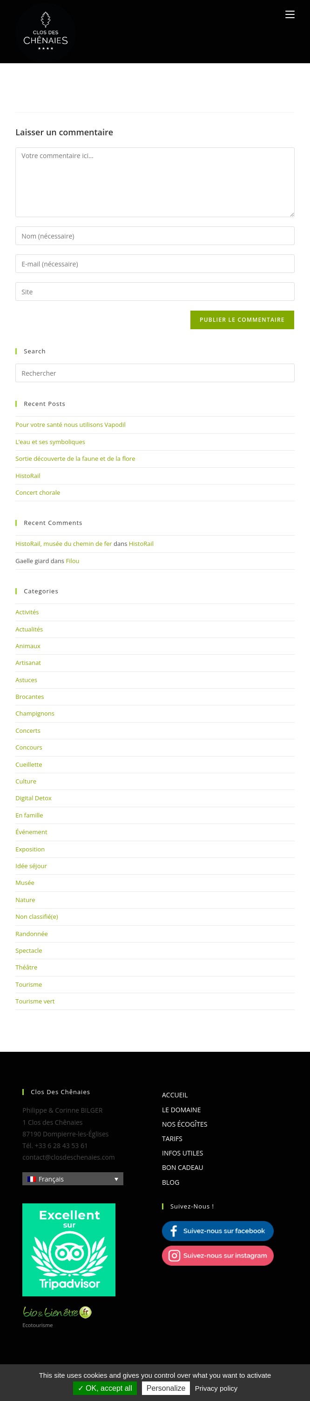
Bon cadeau (182, 1167)
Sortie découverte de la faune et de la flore (75, 458)
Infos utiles (182, 1153)
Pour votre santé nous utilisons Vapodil (70, 424)
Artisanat (28, 662)
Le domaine (181, 1109)
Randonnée (31, 934)
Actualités (29, 629)
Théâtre (26, 967)
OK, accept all (105, 1388)
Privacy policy (216, 1388)
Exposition (30, 849)
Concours (28, 747)
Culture (25, 781)
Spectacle (28, 950)
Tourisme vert (34, 1001)
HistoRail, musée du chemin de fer (63, 543)
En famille (29, 815)
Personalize (166, 1388)
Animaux (27, 646)
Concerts (27, 730)
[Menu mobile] (290, 14)
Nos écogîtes (185, 1124)
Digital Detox (33, 798)
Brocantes (29, 696)
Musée (24, 882)
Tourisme (28, 984)
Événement (31, 832)
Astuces (26, 680)
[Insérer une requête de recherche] (154, 373)
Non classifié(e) (36, 916)
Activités (27, 612)
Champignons (34, 713)
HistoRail (27, 475)
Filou (72, 561)
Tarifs (172, 1138)
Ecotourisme (37, 1324)
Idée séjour (31, 866)
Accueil (175, 1094)
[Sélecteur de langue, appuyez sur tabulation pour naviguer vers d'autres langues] (72, 1178)
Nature (25, 900)
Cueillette (28, 764)
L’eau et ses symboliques (50, 442)
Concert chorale (37, 492)
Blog (170, 1182)
